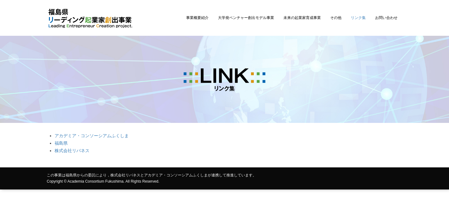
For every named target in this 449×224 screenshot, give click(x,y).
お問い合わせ (386, 18)
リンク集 (358, 18)
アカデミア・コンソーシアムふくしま (92, 135)
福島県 (61, 143)
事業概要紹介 (197, 18)
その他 (335, 18)
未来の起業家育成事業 (302, 18)
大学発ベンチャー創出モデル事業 (246, 18)
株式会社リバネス (72, 150)
